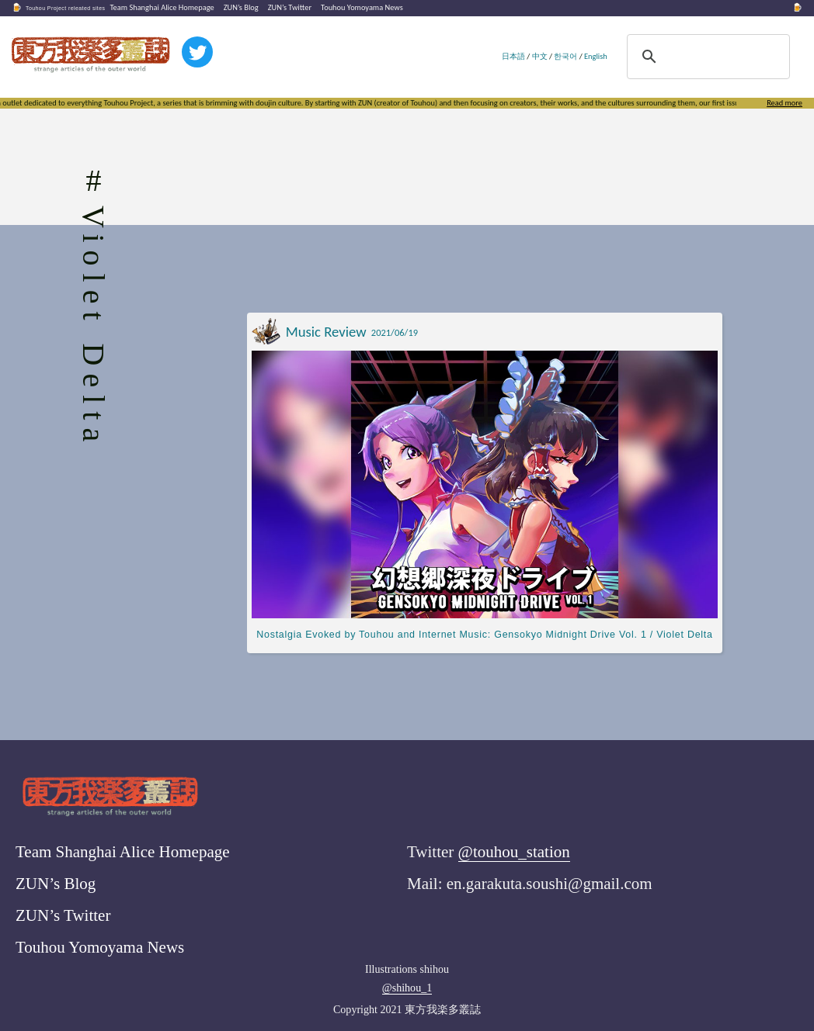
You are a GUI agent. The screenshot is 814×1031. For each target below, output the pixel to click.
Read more (784, 103)
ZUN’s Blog (241, 7)
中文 (540, 56)
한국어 (565, 56)
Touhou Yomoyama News (362, 7)
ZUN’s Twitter (289, 7)
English (595, 56)
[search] (706, 56)
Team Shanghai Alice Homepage (162, 7)
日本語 (513, 56)
